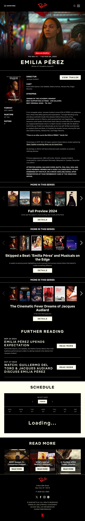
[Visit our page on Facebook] (40, 497)
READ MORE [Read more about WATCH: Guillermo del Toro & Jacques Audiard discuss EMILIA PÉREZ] (66, 367)
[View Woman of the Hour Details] (36, 198)
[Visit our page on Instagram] (44, 497)
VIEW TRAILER (70, 77)
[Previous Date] (32, 401)
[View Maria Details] (72, 198)
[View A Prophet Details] (48, 293)
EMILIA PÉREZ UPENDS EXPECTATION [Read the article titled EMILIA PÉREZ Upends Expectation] (24, 343)
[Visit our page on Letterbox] (48, 497)
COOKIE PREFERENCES (42, 509)
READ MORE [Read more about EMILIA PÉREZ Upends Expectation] (66, 346)
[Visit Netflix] (43, 517)
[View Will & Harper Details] (25, 198)
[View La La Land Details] (72, 243)
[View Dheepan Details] (36, 293)
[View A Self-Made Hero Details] (72, 293)
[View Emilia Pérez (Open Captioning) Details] (25, 243)
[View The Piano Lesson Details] (60, 198)
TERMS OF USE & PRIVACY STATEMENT (42, 505)
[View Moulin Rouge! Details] (60, 243)
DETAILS (42, 219)
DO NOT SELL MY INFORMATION (42, 507)
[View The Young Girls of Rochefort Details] (36, 243)
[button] (74, 6)
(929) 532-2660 (43, 492)
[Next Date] (52, 401)
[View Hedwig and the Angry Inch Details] (48, 243)
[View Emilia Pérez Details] (48, 198)
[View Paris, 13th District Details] (60, 293)
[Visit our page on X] (37, 497)
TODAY (42, 402)
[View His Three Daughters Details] (13, 198)
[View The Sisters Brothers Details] (25, 293)
